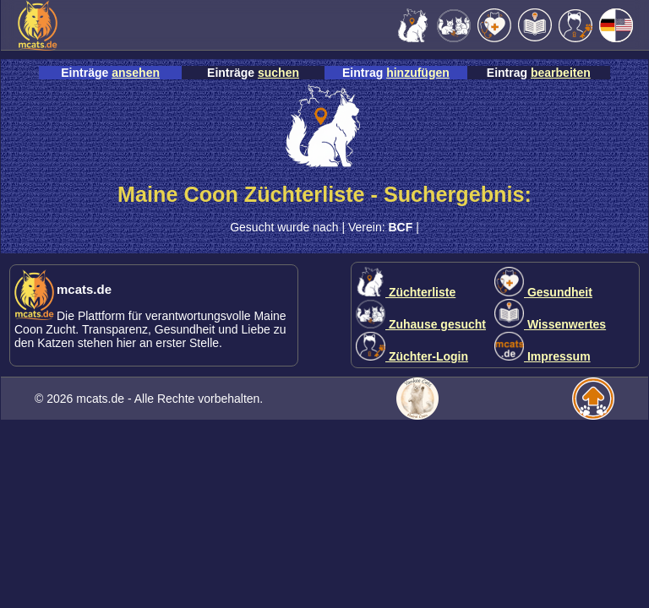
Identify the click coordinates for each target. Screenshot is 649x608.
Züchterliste (405, 292)
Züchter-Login (412, 356)
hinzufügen (418, 72)
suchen (278, 72)
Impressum (542, 356)
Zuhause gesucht (421, 324)
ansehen (136, 72)
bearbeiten (561, 72)
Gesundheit (543, 292)
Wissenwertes (550, 324)
